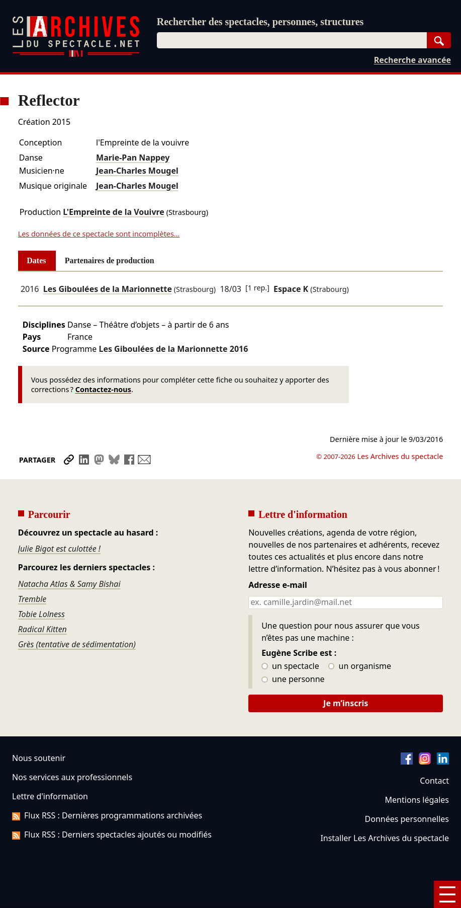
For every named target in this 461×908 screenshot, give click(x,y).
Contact (434, 780)
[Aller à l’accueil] (76, 54)
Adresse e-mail (277, 585)
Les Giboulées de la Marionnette (107, 288)
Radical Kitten (42, 629)
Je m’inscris (345, 703)
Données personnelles (407, 818)
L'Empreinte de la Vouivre (113, 211)
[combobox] (292, 40)
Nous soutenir (38, 758)
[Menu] (447, 894)
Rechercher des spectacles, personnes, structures (260, 21)
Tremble (32, 598)
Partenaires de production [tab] (109, 260)
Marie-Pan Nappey (132, 157)
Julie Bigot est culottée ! (59, 548)
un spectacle (290, 666)
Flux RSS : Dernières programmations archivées (107, 815)
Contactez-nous (103, 389)
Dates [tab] (36, 260)
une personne (292, 679)
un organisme (359, 666)
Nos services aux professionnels (72, 777)
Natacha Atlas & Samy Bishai (69, 583)
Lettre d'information (50, 796)
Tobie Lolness (41, 614)
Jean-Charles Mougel (137, 170)
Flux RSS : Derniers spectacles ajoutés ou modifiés (112, 834)
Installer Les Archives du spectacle (384, 838)
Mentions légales (417, 799)
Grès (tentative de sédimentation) (77, 644)
